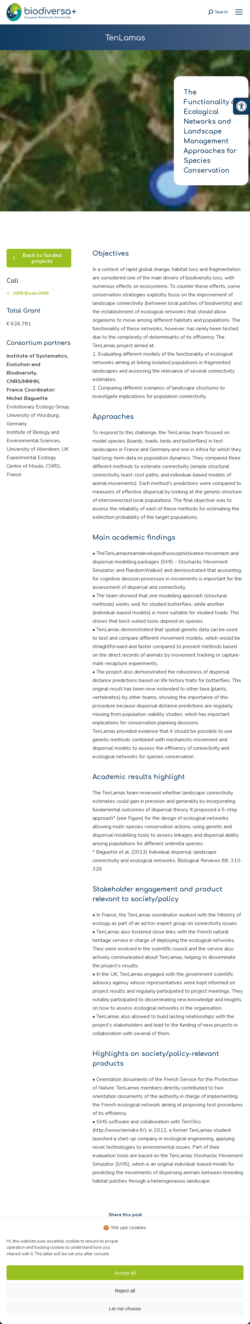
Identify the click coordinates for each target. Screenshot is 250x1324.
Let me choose (125, 1308)
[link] (241, 106)
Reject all (125, 1290)
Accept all (124, 1272)
